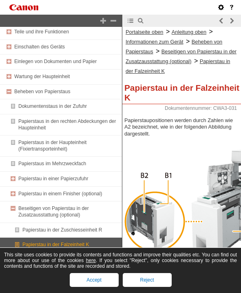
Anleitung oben (189, 32)
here (91, 260)
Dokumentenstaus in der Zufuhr (52, 106)
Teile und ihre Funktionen (41, 32)
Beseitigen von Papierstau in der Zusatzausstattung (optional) (53, 212)
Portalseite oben (144, 32)
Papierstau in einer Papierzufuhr (53, 178)
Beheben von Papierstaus (42, 91)
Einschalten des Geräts (39, 47)
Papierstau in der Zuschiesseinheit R (62, 230)
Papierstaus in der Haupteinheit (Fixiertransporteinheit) (52, 146)
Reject (147, 280)
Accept (94, 280)
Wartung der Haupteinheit (42, 76)
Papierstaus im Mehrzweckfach (52, 163)
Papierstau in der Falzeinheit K (55, 244)
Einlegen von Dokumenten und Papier (55, 61)
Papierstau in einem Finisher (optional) (60, 194)
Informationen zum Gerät (155, 42)
